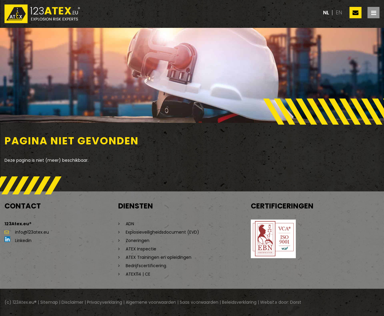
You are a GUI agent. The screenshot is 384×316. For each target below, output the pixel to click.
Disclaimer (72, 302)
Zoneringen (137, 241)
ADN (130, 224)
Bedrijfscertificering (146, 266)
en (339, 12)
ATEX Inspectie (141, 249)
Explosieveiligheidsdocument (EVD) (162, 232)
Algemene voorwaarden (151, 302)
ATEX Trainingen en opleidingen (158, 257)
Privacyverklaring (104, 302)
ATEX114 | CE (138, 274)
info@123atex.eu (26, 232)
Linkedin (18, 241)
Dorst (295, 302)
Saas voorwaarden (199, 302)
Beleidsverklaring (239, 302)
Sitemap (49, 302)
